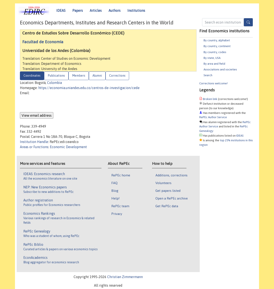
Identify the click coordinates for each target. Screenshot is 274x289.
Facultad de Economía (42, 41)
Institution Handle (34, 142)
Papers (77, 10)
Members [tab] (78, 75)
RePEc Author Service (213, 117)
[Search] (248, 22)
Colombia (54, 83)
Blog (114, 190)
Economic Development (68, 147)
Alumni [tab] (97, 75)
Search (208, 75)
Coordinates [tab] (32, 75)
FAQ (114, 183)
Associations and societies (220, 69)
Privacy (116, 214)
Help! (115, 198)
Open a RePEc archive (171, 198)
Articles (96, 10)
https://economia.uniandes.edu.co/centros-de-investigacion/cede (89, 88)
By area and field (214, 63)
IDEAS (61, 10)
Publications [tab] (56, 75)
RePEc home (120, 175)
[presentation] (52, 103)
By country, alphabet (217, 40)
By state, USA (212, 58)
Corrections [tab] (117, 75)
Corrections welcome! (213, 83)
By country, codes (215, 52)
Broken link (210, 99)
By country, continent (217, 46)
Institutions (136, 10)
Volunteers (163, 183)
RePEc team (120, 206)
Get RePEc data (166, 206)
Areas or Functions (34, 147)
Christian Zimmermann (125, 277)
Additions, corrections (171, 175)
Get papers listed (167, 190)
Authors (115, 10)
